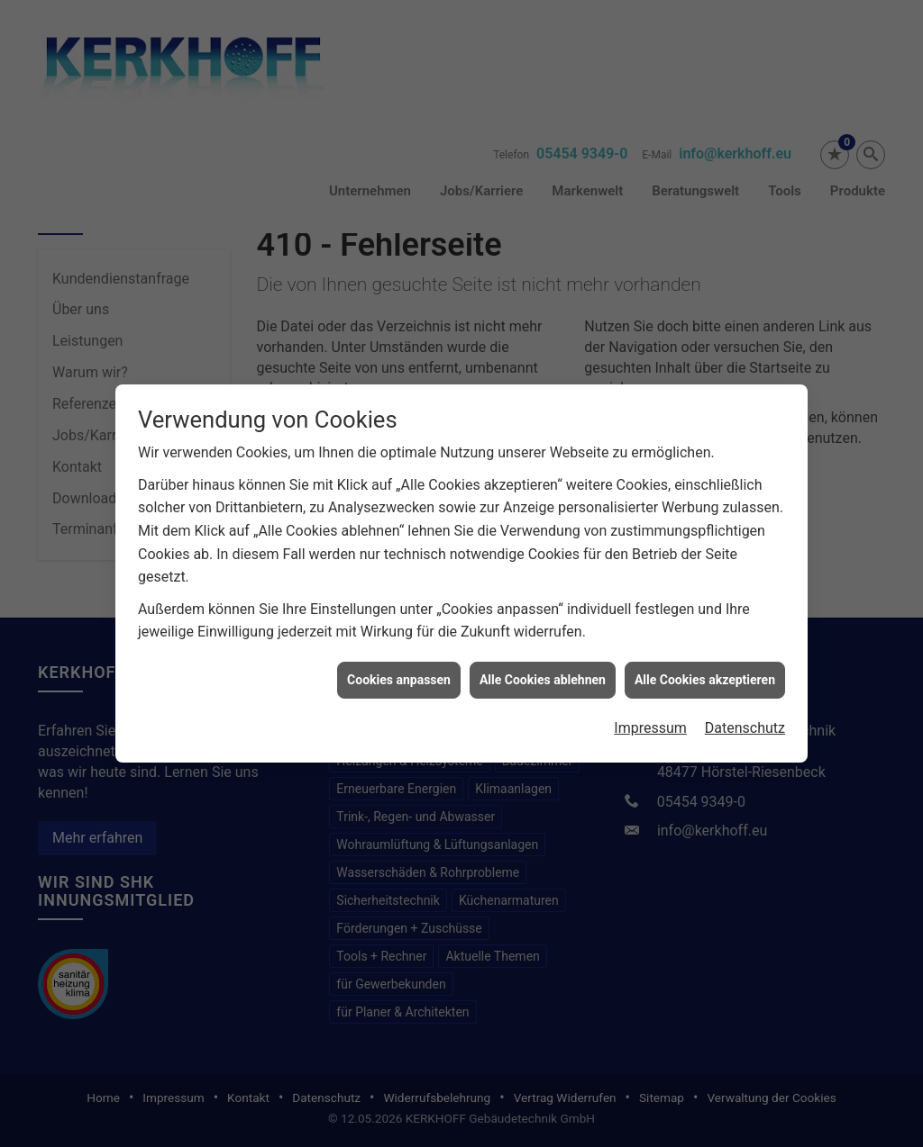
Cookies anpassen (399, 666)
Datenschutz (745, 714)
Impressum (650, 714)
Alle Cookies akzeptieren (705, 666)
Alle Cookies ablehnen (543, 666)
